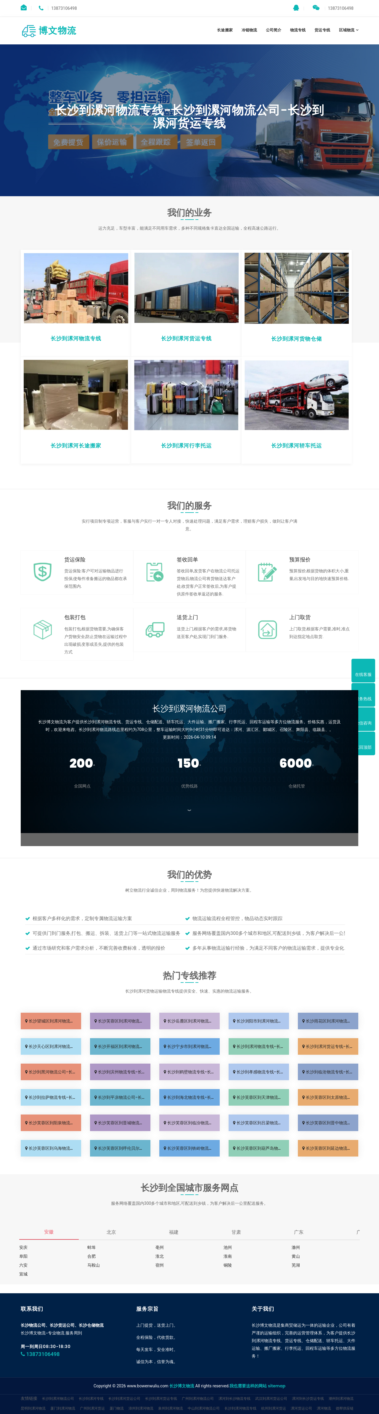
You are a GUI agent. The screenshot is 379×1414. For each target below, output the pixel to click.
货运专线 (322, 30)
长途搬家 (224, 30)
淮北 (159, 1256)
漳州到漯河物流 (141, 1408)
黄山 (296, 1256)
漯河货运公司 (301, 1408)
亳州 (159, 1247)
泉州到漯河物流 (170, 1408)
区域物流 (346, 30)
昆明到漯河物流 (33, 1408)
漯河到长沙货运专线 (308, 1398)
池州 (228, 1247)
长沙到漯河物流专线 (240, 1408)
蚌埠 (91, 1247)
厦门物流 (117, 1408)
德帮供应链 (345, 1408)
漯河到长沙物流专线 (234, 1398)
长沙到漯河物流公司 (58, 1398)
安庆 (23, 1247)
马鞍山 (93, 1265)
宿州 (159, 1265)
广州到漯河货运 (92, 1408)
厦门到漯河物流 (62, 1408)
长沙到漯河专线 (91, 1398)
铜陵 (228, 1265)
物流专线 (298, 30)
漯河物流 (324, 1408)
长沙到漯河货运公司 (124, 1398)
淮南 (228, 1256)
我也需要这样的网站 (248, 1386)
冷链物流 (249, 30)
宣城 (23, 1274)
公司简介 (273, 30)
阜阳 (23, 1256)
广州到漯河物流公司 (198, 1398)
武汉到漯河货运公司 (271, 1398)
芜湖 (296, 1265)
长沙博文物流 (181, 1386)
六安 (23, 1265)
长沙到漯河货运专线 (161, 1398)
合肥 (91, 1256)
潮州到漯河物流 (341, 1398)
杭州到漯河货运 (273, 1408)
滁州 (296, 1247)
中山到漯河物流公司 (204, 1408)
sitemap (276, 1386)
